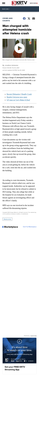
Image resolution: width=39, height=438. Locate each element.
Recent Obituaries (13, 94)
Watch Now (33, 3)
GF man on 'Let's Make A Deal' (18, 100)
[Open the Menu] (3, 3)
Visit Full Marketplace (30, 227)
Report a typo (7, 219)
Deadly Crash (26, 94)
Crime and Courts (7, 19)
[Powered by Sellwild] (33, 336)
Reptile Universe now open (17, 97)
